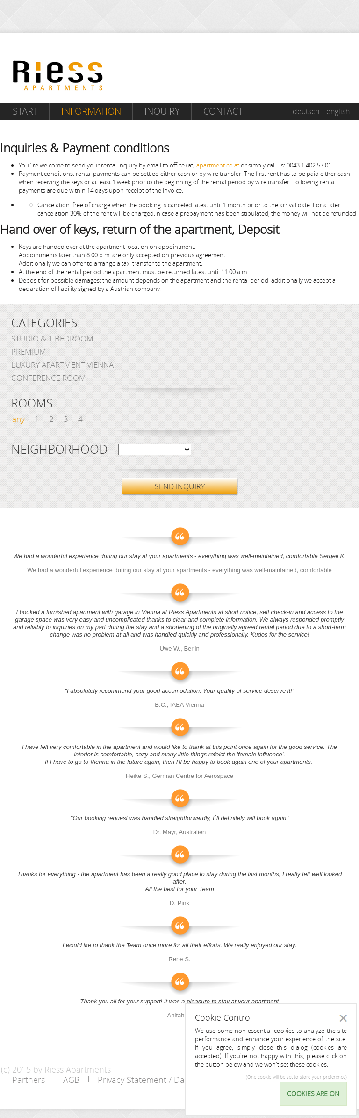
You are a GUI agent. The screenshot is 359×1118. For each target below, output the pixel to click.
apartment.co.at (217, 165)
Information (91, 111)
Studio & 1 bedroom (52, 338)
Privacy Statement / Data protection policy (178, 1079)
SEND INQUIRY (180, 486)
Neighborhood (59, 450)
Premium (28, 351)
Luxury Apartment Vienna (62, 364)
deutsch (306, 111)
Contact (223, 111)
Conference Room (48, 377)
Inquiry (162, 111)
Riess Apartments (58, 75)
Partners (28, 1079)
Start (25, 111)
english (338, 111)
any (18, 419)
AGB (71, 1079)
